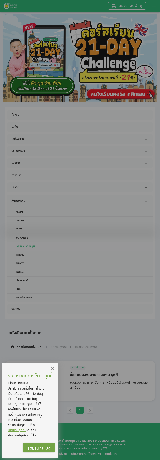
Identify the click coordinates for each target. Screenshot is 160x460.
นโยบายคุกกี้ (17, 430)
